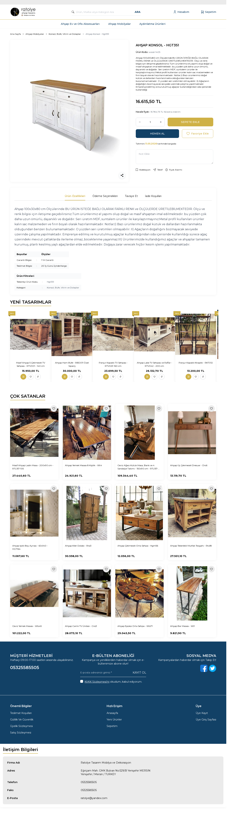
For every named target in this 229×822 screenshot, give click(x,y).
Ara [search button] (137, 12)
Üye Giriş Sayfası (206, 719)
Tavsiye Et (131, 196)
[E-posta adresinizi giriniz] (113, 672)
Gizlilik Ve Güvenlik (21, 719)
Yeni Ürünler (114, 719)
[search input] (106, 12)
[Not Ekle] (174, 157)
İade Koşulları (153, 196)
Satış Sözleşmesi (20, 732)
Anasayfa (112, 713)
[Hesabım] (181, 12)
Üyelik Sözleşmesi (21, 726)
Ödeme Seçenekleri (105, 196)
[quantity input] (150, 122)
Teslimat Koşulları (21, 713)
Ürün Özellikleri (75, 196)
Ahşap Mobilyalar (119, 24)
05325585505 (89, 782)
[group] (69, 111)
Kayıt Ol (139, 672)
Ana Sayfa (15, 34)
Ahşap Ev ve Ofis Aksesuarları (80, 24)
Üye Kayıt (202, 713)
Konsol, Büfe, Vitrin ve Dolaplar (65, 34)
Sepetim (112, 726)
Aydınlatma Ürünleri (152, 24)
